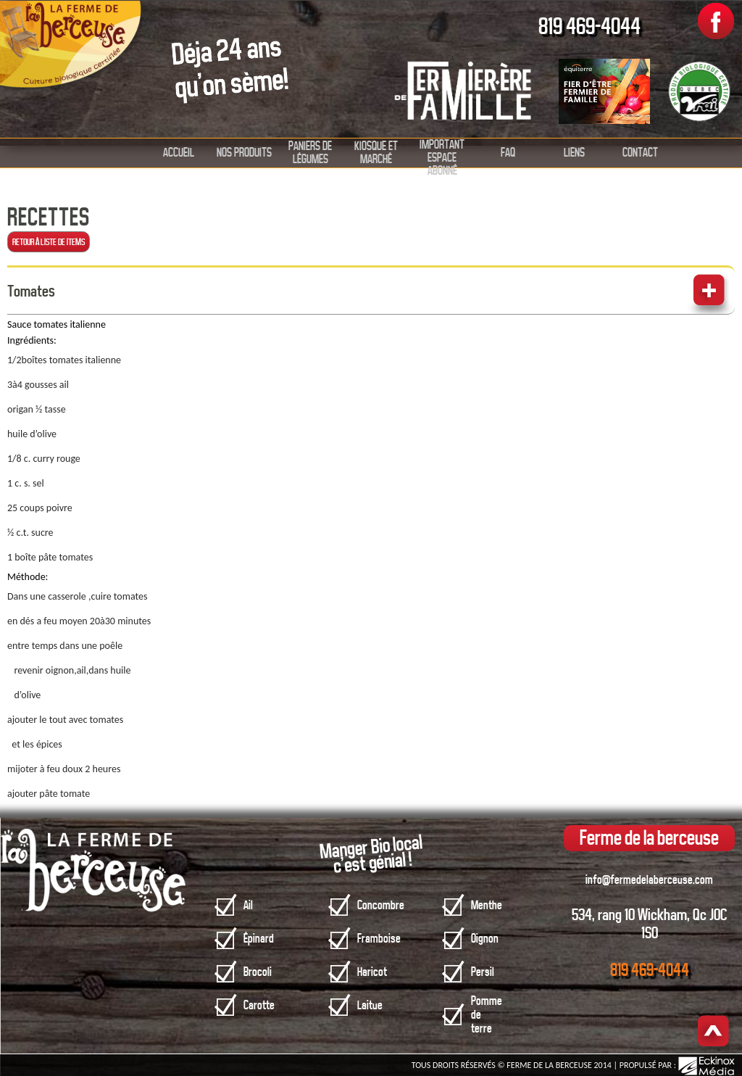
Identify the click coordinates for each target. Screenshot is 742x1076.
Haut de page (713, 1032)
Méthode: (27, 577)
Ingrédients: (32, 340)
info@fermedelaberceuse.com (649, 880)
